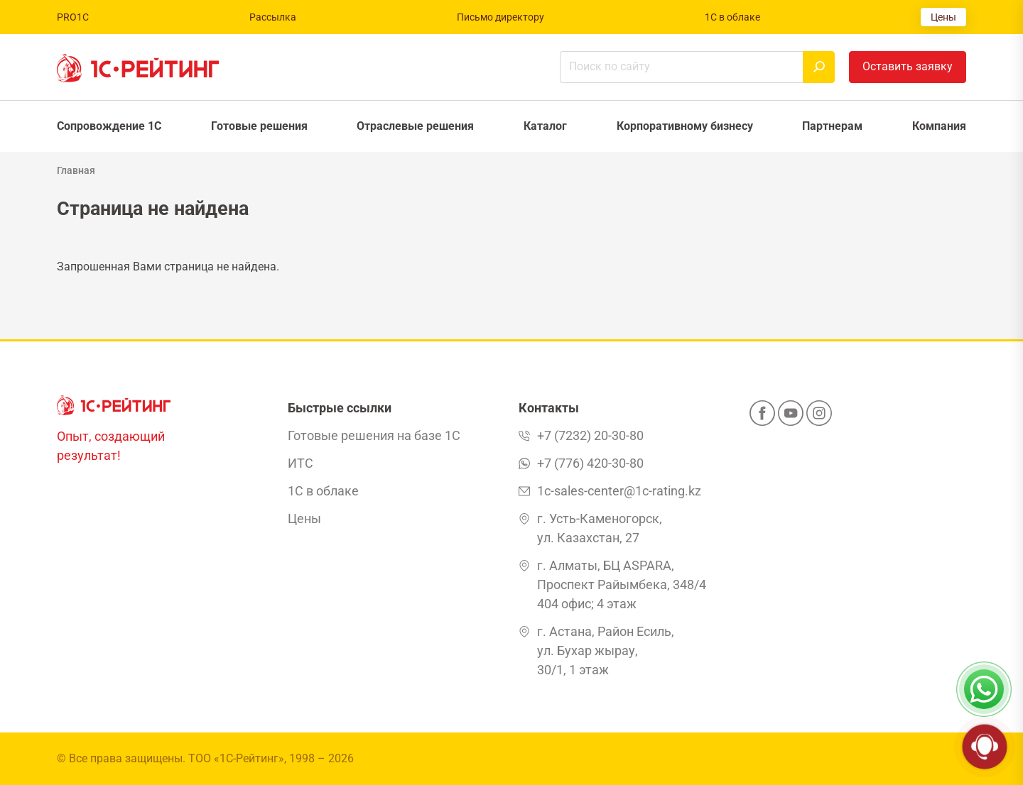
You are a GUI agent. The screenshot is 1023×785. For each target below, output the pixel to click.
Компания (939, 126)
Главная (76, 170)
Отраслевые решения (415, 126)
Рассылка (272, 17)
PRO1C (73, 17)
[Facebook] (762, 417)
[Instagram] (819, 417)
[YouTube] (790, 417)
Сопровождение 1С (109, 126)
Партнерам (832, 126)
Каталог (545, 126)
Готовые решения (259, 126)
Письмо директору (500, 17)
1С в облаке (732, 17)
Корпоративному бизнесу (685, 126)
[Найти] (819, 67)
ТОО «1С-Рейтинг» (236, 758)
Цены (943, 17)
